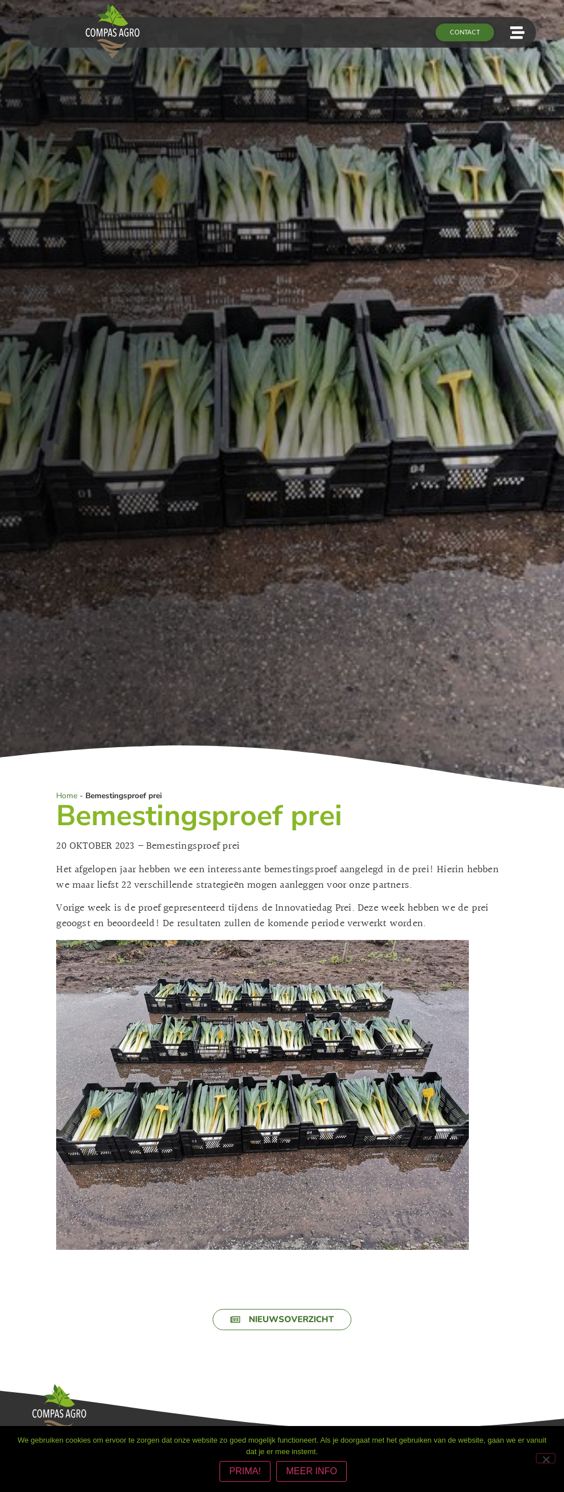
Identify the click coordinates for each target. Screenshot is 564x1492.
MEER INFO (313, 1473)
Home (66, 796)
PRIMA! (247, 1473)
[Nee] (545, 1459)
